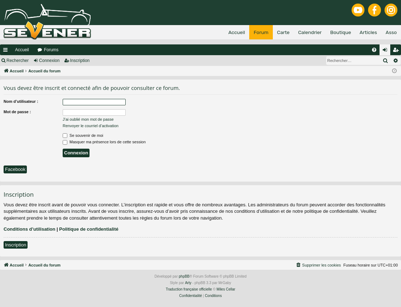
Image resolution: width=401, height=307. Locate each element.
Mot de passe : (17, 112)
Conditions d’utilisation (29, 229)
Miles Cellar (226, 289)
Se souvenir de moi (83, 135)
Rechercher (17, 60)
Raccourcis (7, 51)
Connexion (49, 60)
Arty (188, 283)
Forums (51, 49)
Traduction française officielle (189, 289)
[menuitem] (374, 49)
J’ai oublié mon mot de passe (88, 119)
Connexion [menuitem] (386, 51)
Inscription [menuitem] (397, 51)
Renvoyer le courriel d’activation (91, 126)
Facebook (15, 169)
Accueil (22, 49)
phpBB (184, 276)
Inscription (80, 60)
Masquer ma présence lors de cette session (104, 142)
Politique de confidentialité (88, 229)
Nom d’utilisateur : (21, 101)
